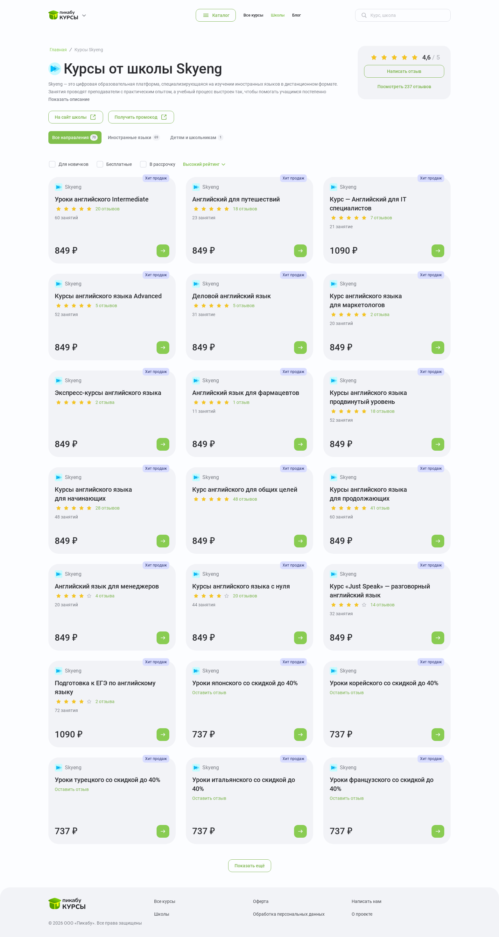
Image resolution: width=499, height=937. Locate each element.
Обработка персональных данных (289, 914)
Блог (296, 15)
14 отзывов (382, 604)
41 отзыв (380, 508)
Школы (278, 15)
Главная (58, 49)
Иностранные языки (134, 137)
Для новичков (73, 164)
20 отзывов (107, 208)
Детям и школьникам (196, 137)
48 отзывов (245, 499)
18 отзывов (245, 208)
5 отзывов (106, 305)
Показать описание (69, 99)
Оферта (261, 901)
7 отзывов (381, 217)
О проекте (362, 914)
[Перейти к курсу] (163, 250)
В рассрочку (162, 164)
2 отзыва (380, 314)
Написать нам (366, 901)
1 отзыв (241, 402)
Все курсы (253, 15)
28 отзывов (107, 508)
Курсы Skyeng (88, 49)
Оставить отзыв (209, 692)
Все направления (75, 137)
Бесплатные (119, 164)
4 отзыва (105, 595)
